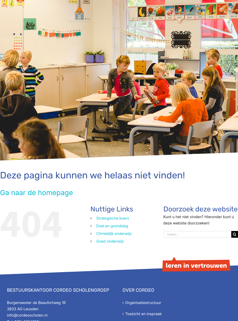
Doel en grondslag (112, 226)
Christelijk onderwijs (114, 233)
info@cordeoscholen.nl (27, 315)
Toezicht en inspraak (143, 313)
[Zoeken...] (197, 234)
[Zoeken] (234, 234)
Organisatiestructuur (143, 302)
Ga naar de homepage (36, 192)
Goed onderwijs (110, 241)
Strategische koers (112, 218)
